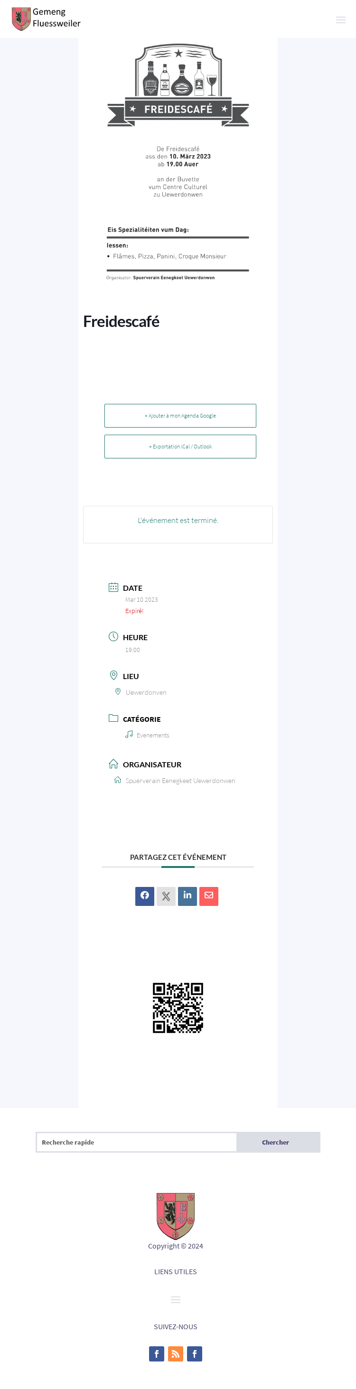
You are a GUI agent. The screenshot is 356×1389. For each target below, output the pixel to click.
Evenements (147, 735)
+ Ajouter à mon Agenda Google (180, 415)
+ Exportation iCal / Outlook (180, 446)
